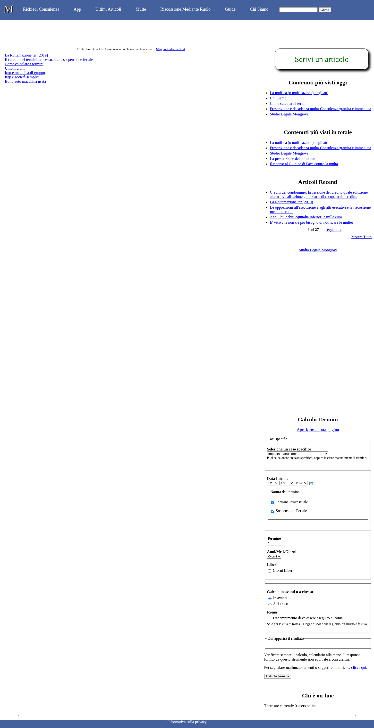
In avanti (280, 598)
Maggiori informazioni (170, 49)
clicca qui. (359, 667)
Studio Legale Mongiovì (289, 114)
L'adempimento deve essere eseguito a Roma (308, 618)
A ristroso (280, 604)
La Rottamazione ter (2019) (26, 55)
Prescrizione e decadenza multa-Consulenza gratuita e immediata (320, 109)
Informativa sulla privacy (187, 722)
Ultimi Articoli (108, 9)
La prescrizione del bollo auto (293, 158)
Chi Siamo (259, 9)
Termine (274, 538)
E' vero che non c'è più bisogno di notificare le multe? (312, 222)
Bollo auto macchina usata (25, 81)
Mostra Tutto (361, 237)
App (77, 9)
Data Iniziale (278, 478)
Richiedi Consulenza (41, 9)
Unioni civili (15, 68)
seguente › (333, 230)
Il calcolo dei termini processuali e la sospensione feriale (49, 59)
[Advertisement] (317, 334)
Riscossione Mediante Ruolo (185, 9)
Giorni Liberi (283, 570)
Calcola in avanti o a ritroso (290, 592)
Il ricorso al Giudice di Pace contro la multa (304, 164)
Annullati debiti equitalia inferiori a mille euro (306, 217)
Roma (272, 612)
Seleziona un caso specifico (289, 449)
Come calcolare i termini (24, 64)
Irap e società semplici (22, 77)
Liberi (272, 565)
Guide (230, 9)
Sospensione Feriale (291, 511)
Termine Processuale (292, 502)
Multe (141, 9)
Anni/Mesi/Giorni (282, 552)
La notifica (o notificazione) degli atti (299, 93)
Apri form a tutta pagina (318, 429)
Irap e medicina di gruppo (25, 73)
